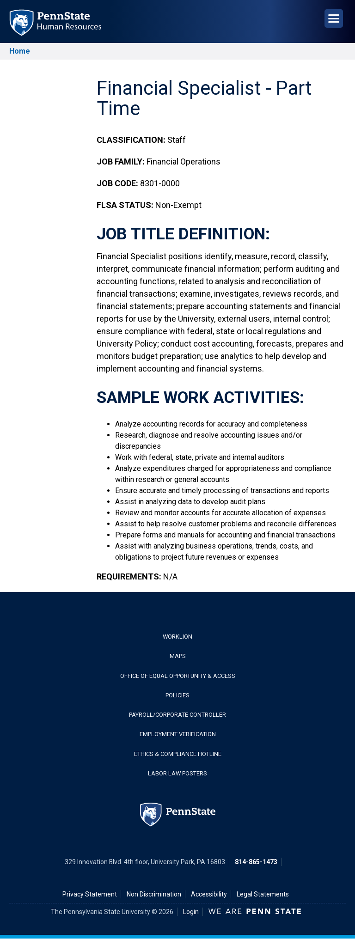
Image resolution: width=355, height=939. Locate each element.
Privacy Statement (89, 894)
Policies (177, 695)
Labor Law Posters (177, 773)
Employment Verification (178, 734)
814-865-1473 (256, 862)
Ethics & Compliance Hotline (177, 753)
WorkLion (177, 636)
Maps (178, 655)
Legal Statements (263, 894)
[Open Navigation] (333, 18)
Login (191, 911)
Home (19, 51)
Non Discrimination (154, 894)
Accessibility (209, 894)
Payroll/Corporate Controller (177, 714)
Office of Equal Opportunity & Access (177, 675)
